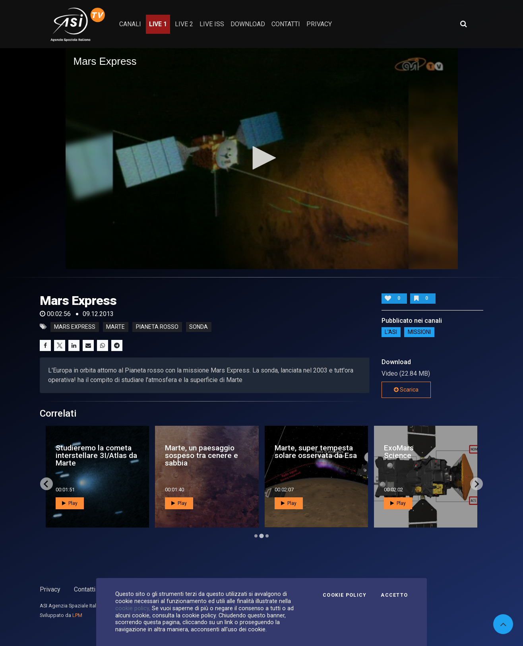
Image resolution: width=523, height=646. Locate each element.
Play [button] (69, 503)
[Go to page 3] (267, 535)
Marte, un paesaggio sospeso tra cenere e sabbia (201, 455)
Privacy (50, 589)
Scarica (406, 389)
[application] (262, 158)
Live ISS (212, 24)
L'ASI (391, 332)
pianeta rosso (157, 327)
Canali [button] (130, 24)
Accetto (394, 595)
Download (248, 24)
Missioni (419, 332)
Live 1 (158, 24)
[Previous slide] (46, 483)
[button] (261, 157)
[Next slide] (476, 483)
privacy (319, 24)
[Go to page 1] (256, 535)
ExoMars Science (399, 451)
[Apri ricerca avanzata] (463, 24)
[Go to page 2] (261, 536)
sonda (198, 327)
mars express (74, 327)
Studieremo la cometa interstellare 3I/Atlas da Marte (96, 455)
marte (115, 327)
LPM (77, 615)
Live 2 (184, 24)
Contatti (84, 589)
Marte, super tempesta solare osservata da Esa (316, 451)
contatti (285, 24)
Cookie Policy (344, 595)
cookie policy (132, 608)
